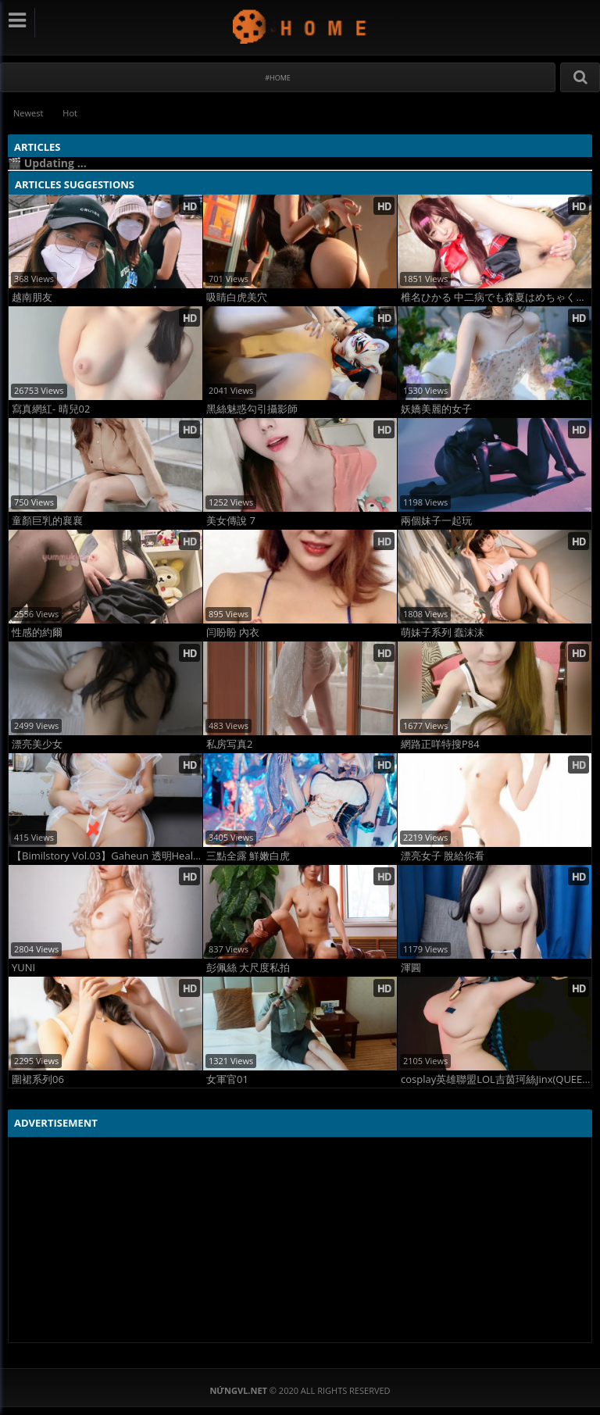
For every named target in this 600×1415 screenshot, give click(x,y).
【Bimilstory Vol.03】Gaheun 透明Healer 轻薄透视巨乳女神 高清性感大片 (107, 856)
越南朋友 (32, 297)
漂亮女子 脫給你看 (442, 856)
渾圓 (411, 967)
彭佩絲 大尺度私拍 (248, 967)
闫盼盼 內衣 (232, 632)
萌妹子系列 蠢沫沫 (442, 632)
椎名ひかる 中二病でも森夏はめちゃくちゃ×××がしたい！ (496, 297)
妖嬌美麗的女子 (436, 409)
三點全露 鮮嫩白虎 (248, 856)
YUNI (23, 967)
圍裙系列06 (38, 1079)
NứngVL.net (300, 26)
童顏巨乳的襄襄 (47, 520)
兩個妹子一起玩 (436, 520)
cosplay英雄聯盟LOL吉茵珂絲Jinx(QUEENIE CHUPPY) (496, 1079)
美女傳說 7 (230, 520)
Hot (69, 113)
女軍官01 (227, 1079)
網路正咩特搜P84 (440, 744)
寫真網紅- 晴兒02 (51, 409)
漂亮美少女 (37, 744)
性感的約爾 (37, 632)
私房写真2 (229, 744)
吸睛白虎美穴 (236, 297)
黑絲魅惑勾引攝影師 (252, 409)
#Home (278, 78)
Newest (28, 113)
